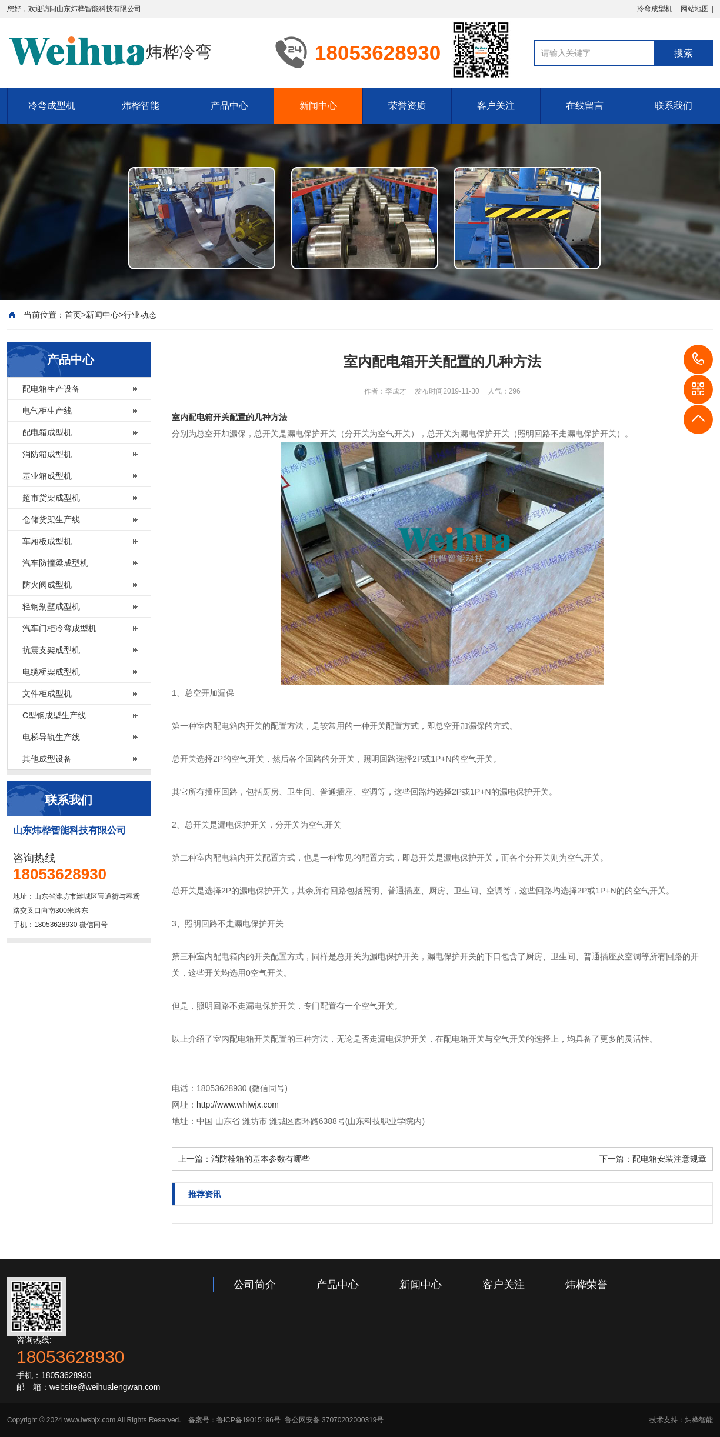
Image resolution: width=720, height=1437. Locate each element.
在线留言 (585, 106)
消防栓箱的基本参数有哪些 (260, 1158)
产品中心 (229, 106)
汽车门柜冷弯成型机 (59, 628)
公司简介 (255, 1285)
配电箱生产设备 (51, 389)
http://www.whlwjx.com (237, 1104)
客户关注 (496, 106)
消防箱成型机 (47, 454)
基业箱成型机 (47, 476)
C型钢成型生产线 (54, 715)
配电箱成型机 (47, 432)
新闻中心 (318, 106)
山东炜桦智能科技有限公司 (98, 9)
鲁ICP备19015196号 (248, 1420)
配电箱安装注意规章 (669, 1158)
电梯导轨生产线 (51, 737)
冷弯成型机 (654, 9)
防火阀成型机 (47, 584)
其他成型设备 (47, 758)
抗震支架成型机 (51, 650)
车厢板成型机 (47, 541)
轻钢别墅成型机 (51, 606)
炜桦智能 (140, 106)
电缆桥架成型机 (51, 671)
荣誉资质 (407, 106)
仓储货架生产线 (51, 519)
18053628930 (698, 359)
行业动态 (140, 314)
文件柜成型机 (47, 693)
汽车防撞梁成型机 (55, 563)
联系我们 (673, 106)
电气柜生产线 (47, 410)
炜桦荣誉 (586, 1285)
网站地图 (695, 9)
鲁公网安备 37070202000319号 (333, 1420)
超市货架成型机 (51, 497)
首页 (73, 314)
